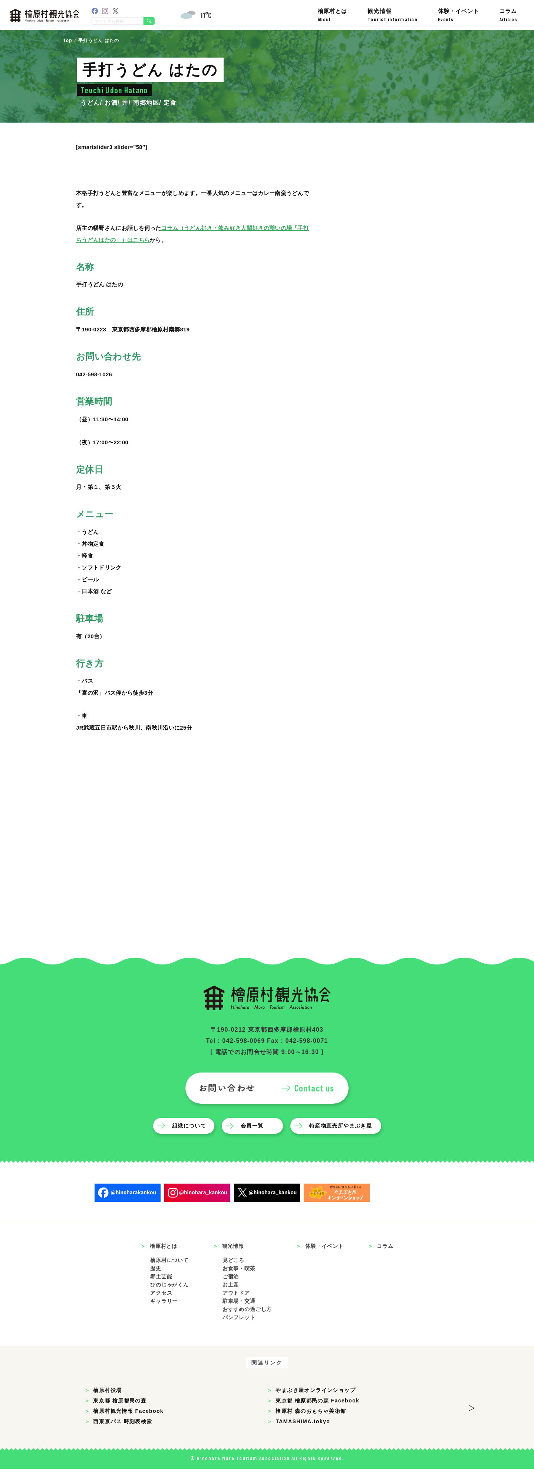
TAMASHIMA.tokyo (303, 1425)
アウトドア (236, 1297)
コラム (508, 15)
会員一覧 (252, 1129)
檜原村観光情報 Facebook (128, 1415)
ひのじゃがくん (169, 1289)
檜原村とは (332, 15)
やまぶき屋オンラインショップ (316, 1394)
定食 (170, 103)
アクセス (161, 1297)
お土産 (230, 1289)
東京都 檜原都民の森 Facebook (317, 1405)
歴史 (155, 1272)
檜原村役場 (107, 1394)
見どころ (233, 1264)
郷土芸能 (161, 1281)
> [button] (471, 1410)
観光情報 (392, 15)
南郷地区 (146, 103)
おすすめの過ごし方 (247, 1313)
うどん (90, 103)
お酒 (111, 103)
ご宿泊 (230, 1281)
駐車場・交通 (239, 1305)
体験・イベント (458, 15)
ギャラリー (164, 1305)
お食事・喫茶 (239, 1272)
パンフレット (239, 1321)
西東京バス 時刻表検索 (122, 1425)
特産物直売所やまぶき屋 (341, 1129)
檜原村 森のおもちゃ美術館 (311, 1415)
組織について (189, 1129)
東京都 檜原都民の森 (119, 1405)
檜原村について (169, 1264)
